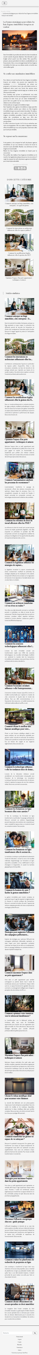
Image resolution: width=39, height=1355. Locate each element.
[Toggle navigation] (4, 3)
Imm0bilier (14, 84)
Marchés (19, 1344)
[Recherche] (17, 1333)
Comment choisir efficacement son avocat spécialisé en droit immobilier (19, 1302)
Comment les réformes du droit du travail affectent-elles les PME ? (18, 521)
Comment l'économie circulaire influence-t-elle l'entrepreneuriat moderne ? (18, 688)
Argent (19, 1339)
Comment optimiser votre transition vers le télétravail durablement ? (19, 1014)
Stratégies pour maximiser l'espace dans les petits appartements (18, 1179)
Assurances (19, 1347)
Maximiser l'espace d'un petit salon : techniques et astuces (19, 1056)
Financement (19, 1336)
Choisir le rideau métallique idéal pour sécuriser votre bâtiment (18, 1097)
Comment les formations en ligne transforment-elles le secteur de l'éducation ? (18, 852)
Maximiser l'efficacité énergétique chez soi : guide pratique (18, 1220)
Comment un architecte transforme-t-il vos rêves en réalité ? (19, 604)
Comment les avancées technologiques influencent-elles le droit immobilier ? (19, 646)
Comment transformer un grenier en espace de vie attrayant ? (19, 1137)
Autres (8, 11)
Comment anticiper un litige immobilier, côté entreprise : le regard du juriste (19, 204)
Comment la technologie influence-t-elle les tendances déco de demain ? (19, 769)
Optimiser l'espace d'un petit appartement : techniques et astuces (19, 279)
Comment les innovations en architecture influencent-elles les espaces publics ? (19, 229)
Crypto (19, 1342)
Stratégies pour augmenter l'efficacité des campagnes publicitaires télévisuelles (19, 935)
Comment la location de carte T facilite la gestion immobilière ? (17, 891)
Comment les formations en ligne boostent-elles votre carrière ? (18, 810)
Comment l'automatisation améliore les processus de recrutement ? (19, 481)
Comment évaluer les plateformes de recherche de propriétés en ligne (19, 1261)
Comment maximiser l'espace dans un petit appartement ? (18, 974)
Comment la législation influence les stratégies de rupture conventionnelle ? (19, 565)
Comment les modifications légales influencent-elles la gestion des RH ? (19, 254)
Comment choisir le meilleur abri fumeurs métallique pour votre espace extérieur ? (18, 729)
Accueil (3, 11)
